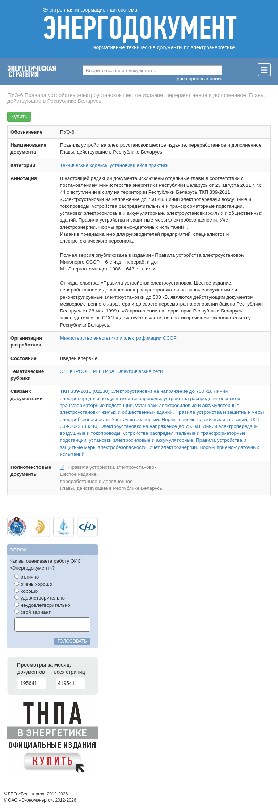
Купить (19, 116)
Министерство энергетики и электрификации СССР (118, 338)
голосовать (72, 641)
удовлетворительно (39, 598)
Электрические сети (140, 371)
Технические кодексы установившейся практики (114, 165)
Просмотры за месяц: (44, 665)
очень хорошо (33, 584)
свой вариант (32, 612)
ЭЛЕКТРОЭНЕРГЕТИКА (87, 371)
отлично (26, 577)
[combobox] (152, 70)
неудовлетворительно (42, 605)
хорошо (26, 591)
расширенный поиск (199, 78)
